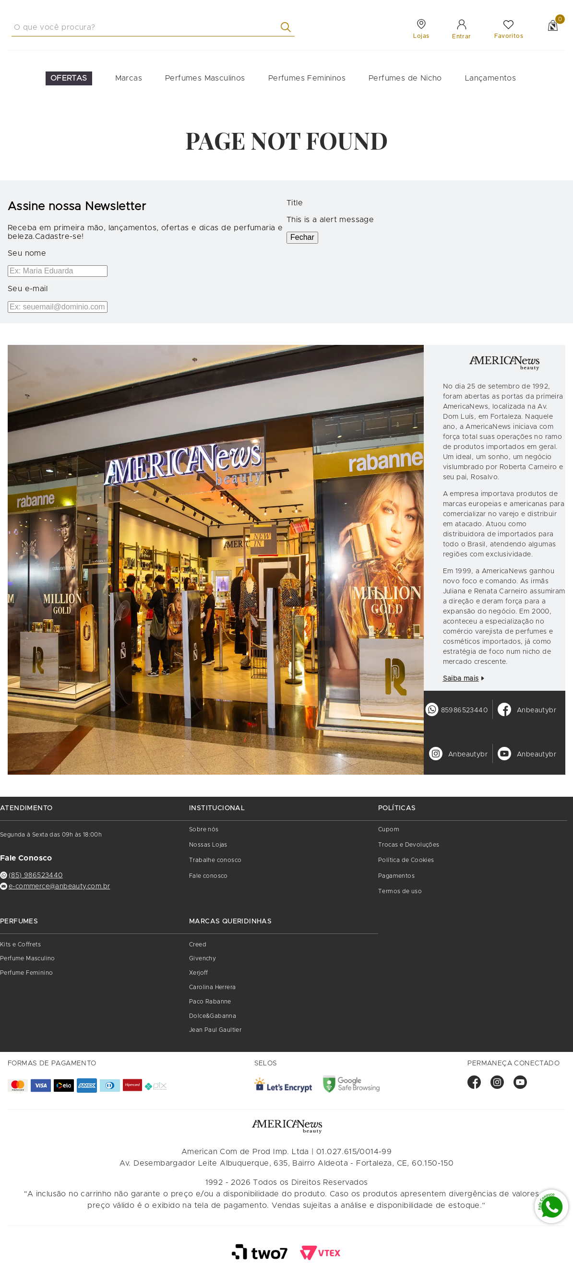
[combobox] (153, 27)
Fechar (302, 237)
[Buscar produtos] (288, 27)
